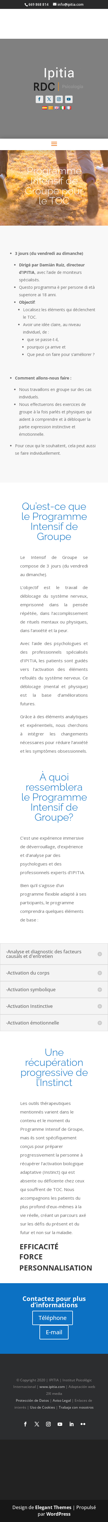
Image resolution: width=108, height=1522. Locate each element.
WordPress (58, 1514)
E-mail (54, 1332)
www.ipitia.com (52, 1386)
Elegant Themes (53, 1507)
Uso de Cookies (42, 1407)
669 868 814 (38, 4)
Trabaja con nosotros (76, 1407)
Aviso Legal (62, 1400)
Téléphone (53, 1318)
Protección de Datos (32, 1400)
